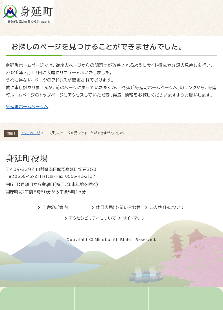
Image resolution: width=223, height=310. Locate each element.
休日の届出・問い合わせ (118, 207)
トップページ (30, 132)
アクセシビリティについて (92, 218)
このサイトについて (167, 207)
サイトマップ (134, 218)
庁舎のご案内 (55, 207)
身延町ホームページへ (27, 106)
